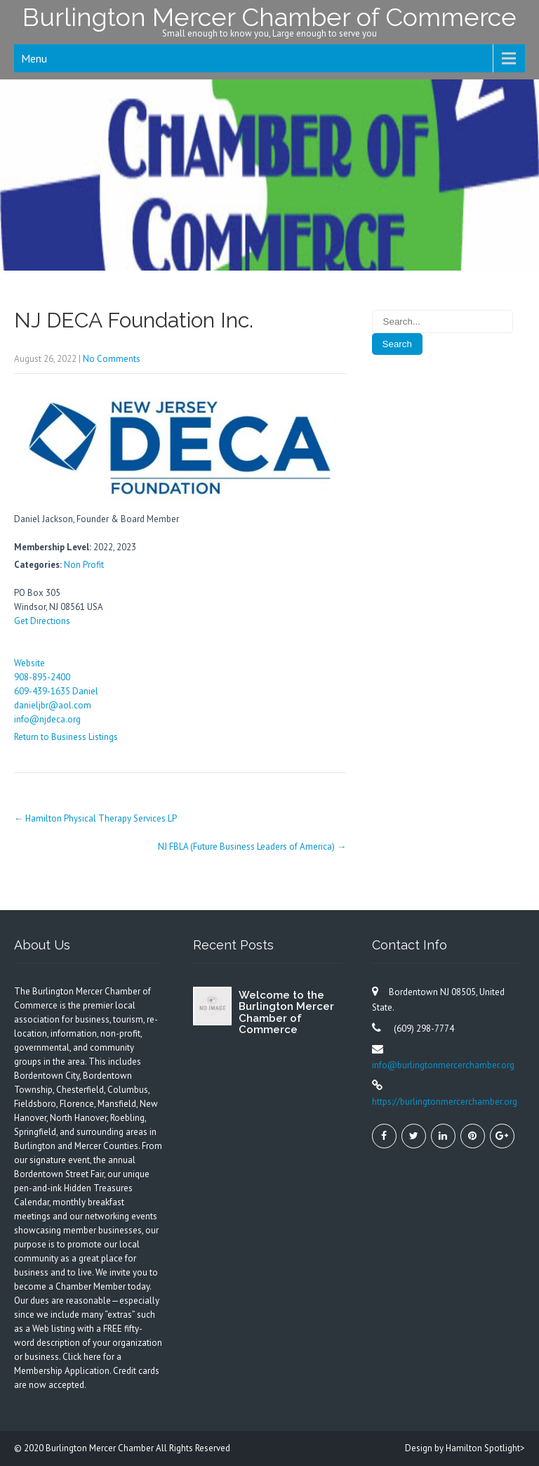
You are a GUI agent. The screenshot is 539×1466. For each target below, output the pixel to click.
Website (29, 663)
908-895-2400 (42, 677)
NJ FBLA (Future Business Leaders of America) (252, 846)
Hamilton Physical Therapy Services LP (95, 818)
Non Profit (84, 565)
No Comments (111, 359)
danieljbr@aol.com (52, 705)
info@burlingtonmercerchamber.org (443, 1065)
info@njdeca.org (47, 719)
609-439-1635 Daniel (56, 691)
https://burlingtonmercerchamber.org (444, 1102)
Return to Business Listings (66, 737)
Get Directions (42, 621)
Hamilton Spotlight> (485, 1448)
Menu (34, 58)
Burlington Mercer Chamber (101, 1448)
